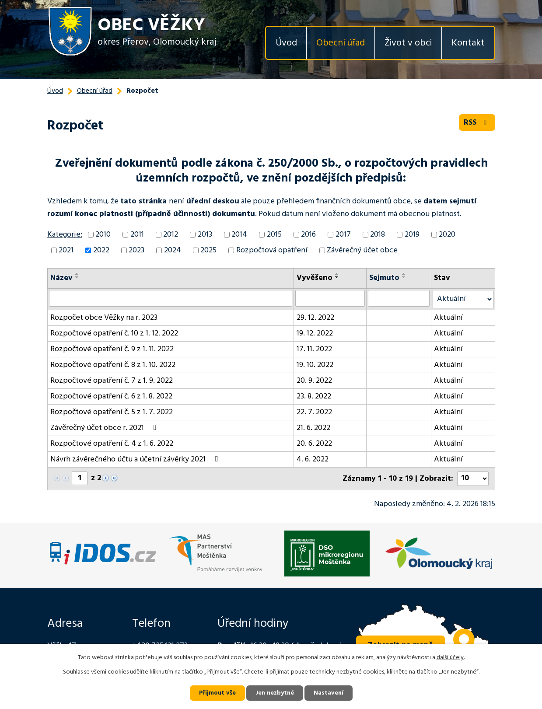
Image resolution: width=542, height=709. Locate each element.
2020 (447, 234)
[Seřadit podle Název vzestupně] (77, 274)
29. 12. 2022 (315, 318)
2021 (66, 250)
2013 (205, 234)
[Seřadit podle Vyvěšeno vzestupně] (337, 274)
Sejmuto (384, 278)
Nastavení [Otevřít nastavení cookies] (328, 693)
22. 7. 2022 (314, 412)
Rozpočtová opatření (272, 250)
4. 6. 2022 (313, 459)
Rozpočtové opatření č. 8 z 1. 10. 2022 (112, 365)
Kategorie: (64, 234)
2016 (308, 234)
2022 (101, 250)
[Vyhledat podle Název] (171, 298)
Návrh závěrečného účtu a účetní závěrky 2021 (135, 459)
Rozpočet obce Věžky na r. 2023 (103, 318)
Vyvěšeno (314, 278)
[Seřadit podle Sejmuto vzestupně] (404, 274)
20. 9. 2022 (314, 381)
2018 (377, 234)
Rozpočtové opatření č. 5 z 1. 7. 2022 (111, 412)
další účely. (451, 658)
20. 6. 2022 (314, 444)
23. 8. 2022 (314, 396)
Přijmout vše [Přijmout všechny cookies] (217, 693)
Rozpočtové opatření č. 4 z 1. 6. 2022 (111, 444)
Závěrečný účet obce (362, 250)
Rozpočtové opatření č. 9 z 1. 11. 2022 (112, 349)
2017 (343, 234)
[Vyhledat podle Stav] (463, 299)
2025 (208, 250)
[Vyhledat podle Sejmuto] (399, 298)
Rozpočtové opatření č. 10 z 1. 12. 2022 (114, 333)
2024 (172, 250)
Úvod (286, 43)
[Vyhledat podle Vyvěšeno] (330, 298)
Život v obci (408, 43)
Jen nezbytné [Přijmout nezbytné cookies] (274, 693)
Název (61, 278)
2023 (136, 250)
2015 (274, 234)
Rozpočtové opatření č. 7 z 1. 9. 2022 (111, 381)
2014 (239, 234)
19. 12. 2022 (315, 333)
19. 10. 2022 (315, 365)
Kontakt (468, 43)
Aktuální (448, 318)
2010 (103, 234)
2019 (412, 234)
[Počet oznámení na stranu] (473, 479)
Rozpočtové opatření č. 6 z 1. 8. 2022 (111, 396)
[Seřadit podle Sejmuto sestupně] (404, 277)
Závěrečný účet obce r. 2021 (105, 428)
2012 (170, 234)
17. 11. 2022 (314, 349)
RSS (477, 122)
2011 (137, 234)
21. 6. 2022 (313, 428)
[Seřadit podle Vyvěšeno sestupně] (337, 277)
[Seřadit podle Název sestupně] (77, 277)
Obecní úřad (340, 43)
